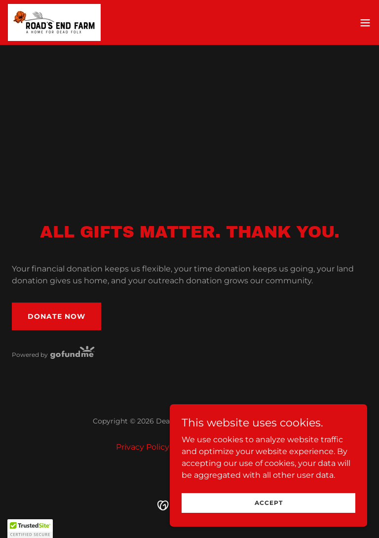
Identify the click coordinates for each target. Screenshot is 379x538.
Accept (269, 502)
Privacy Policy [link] (142, 447)
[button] (365, 23)
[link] (54, 22)
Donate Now (56, 316)
